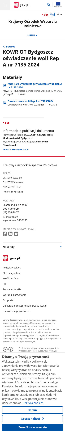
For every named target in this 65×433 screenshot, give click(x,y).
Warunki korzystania (14, 294)
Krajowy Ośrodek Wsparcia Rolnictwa (32, 23)
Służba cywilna (11, 273)
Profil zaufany (11, 278)
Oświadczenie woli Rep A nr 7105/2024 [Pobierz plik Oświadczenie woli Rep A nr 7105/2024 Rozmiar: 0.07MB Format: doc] (32, 102)
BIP (4, 284)
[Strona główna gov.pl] (21, 5)
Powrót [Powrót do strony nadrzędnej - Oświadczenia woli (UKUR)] (10, 46)
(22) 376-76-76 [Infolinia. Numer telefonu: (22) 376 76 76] (11, 212)
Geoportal (8, 300)
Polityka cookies (12, 267)
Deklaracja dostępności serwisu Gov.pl (25, 305)
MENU (32, 35)
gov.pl (11, 258)
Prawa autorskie (12, 289)
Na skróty (9, 247)
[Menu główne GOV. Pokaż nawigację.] (5, 5)
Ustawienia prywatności (16, 311)
